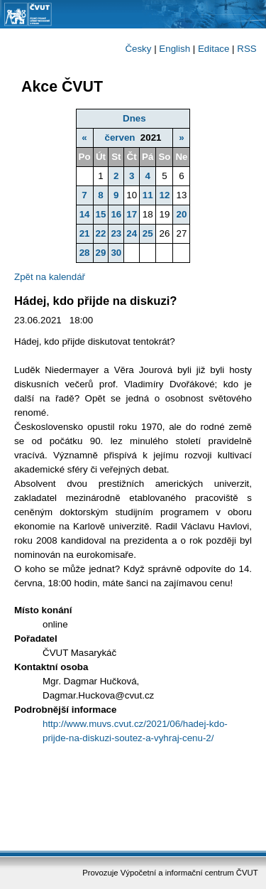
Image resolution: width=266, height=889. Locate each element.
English (174, 48)
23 (116, 233)
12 (164, 195)
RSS (246, 48)
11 (148, 195)
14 (84, 214)
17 (131, 214)
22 (101, 233)
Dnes (134, 118)
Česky (138, 48)
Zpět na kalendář (49, 276)
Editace (213, 48)
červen (119, 137)
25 (148, 233)
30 (116, 252)
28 (84, 252)
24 (131, 233)
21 (84, 233)
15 (101, 214)
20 (182, 214)
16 (116, 214)
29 (101, 252)
